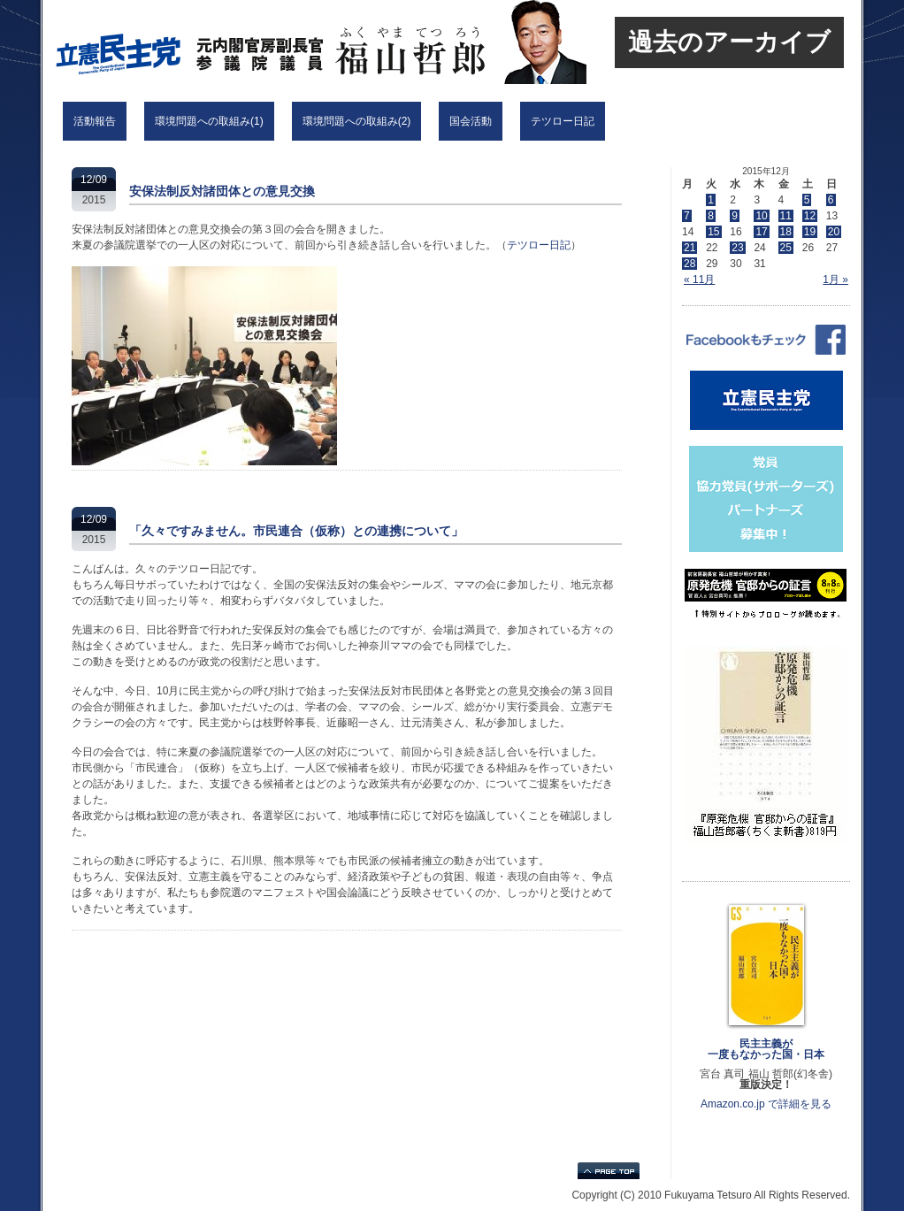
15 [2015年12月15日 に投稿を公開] (713, 232)
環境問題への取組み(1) (209, 121)
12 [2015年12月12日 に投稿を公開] (810, 216)
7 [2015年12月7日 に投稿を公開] (687, 216)
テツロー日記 (562, 121)
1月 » (835, 279)
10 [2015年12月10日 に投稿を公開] (761, 216)
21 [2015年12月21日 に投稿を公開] (689, 247)
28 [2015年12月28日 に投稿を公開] (689, 263)
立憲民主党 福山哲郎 (277, 42)
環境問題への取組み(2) (357, 121)
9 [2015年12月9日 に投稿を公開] (735, 216)
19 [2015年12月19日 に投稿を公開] (810, 232)
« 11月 (699, 279)
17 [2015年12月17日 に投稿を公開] (761, 232)
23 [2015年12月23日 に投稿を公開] (737, 247)
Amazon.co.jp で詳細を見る (766, 1104)
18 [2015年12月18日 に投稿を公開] (786, 232)
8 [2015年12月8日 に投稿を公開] (711, 216)
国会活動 (470, 121)
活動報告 (94, 121)
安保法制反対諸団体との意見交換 (222, 191)
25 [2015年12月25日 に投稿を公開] (786, 247)
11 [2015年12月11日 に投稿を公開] (786, 216)
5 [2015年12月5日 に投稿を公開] (807, 200)
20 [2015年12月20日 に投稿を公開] (833, 232)
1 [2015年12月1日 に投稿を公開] (711, 200)
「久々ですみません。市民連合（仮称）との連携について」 (296, 531)
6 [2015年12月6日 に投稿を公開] (831, 200)
